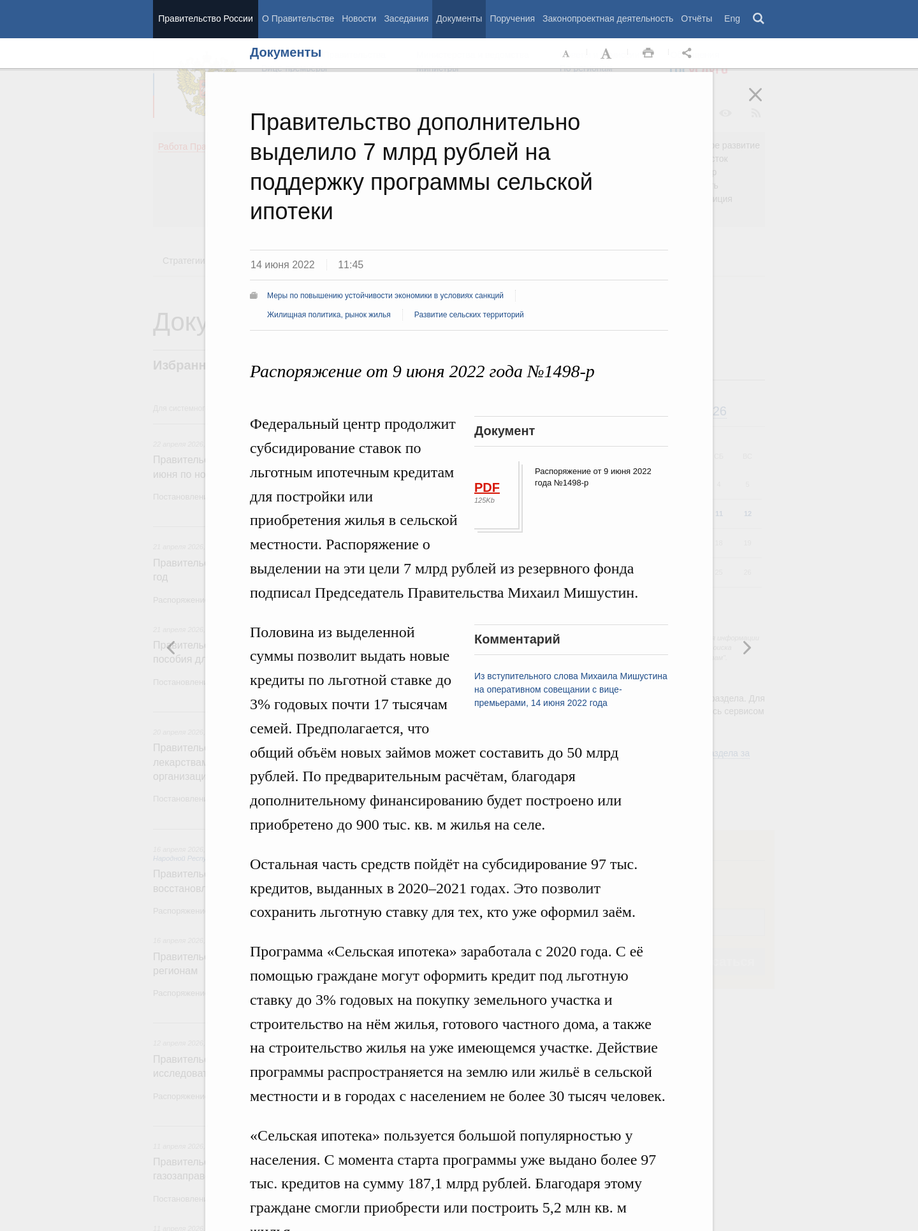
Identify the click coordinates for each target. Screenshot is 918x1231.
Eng (732, 18)
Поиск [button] (759, 19)
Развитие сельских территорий (469, 314)
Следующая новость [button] (171, 647)
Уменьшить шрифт (566, 53)
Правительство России (205, 18)
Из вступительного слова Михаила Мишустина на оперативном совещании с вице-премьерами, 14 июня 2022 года (570, 689)
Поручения (512, 18)
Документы (459, 18)
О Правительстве (298, 18)
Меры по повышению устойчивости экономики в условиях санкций (385, 295)
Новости (359, 18)
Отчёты (696, 18)
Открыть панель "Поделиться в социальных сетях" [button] (689, 53)
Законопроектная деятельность (608, 18)
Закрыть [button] (764, 103)
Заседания (406, 18)
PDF (487, 487)
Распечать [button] (648, 53)
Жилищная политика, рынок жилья (329, 314)
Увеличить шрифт (607, 53)
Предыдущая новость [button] (746, 647)
